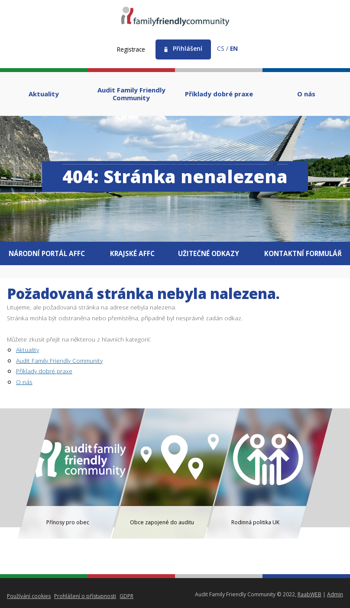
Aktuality (27, 349)
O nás (24, 382)
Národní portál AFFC (46, 253)
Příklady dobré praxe (44, 371)
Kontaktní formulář (304, 253)
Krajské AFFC (132, 253)
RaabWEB (309, 594)
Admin (335, 594)
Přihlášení (187, 48)
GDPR (127, 596)
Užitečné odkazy (209, 253)
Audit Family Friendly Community (59, 360)
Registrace (131, 49)
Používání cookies (29, 596)
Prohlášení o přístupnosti (86, 596)
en (234, 48)
